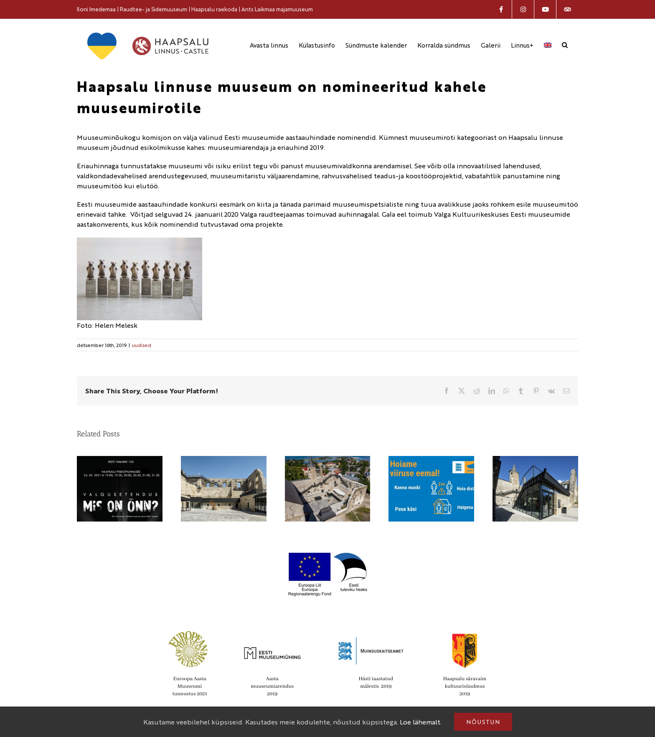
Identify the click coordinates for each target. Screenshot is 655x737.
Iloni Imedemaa (96, 9)
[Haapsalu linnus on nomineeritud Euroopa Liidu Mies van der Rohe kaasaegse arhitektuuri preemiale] (224, 460)
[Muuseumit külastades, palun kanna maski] (431, 460)
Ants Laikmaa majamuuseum (277, 9)
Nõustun (483, 721)
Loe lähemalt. (421, 721)
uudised (141, 345)
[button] (565, 45)
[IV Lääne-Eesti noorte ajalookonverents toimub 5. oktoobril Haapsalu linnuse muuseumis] (535, 460)
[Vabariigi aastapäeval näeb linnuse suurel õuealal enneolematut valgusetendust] (119, 460)
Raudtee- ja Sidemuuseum (153, 9)
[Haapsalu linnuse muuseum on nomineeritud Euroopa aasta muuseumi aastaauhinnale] (328, 460)
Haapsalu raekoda (214, 9)
